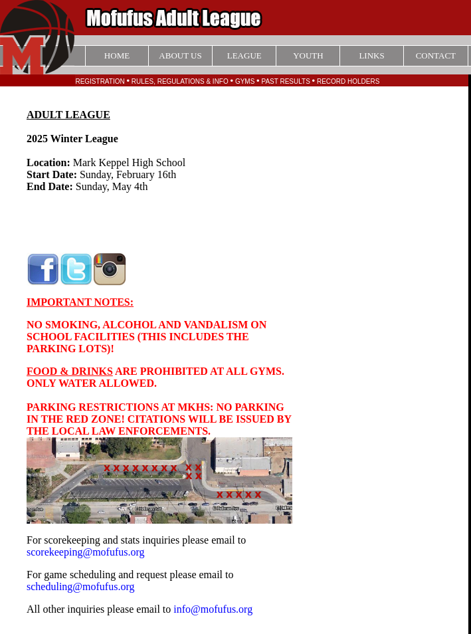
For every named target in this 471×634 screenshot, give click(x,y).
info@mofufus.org (212, 609)
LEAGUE (244, 55)
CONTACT (436, 55)
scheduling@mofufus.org (80, 586)
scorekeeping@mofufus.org (86, 552)
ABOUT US (180, 55)
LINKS (371, 55)
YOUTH (308, 55)
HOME (117, 55)
